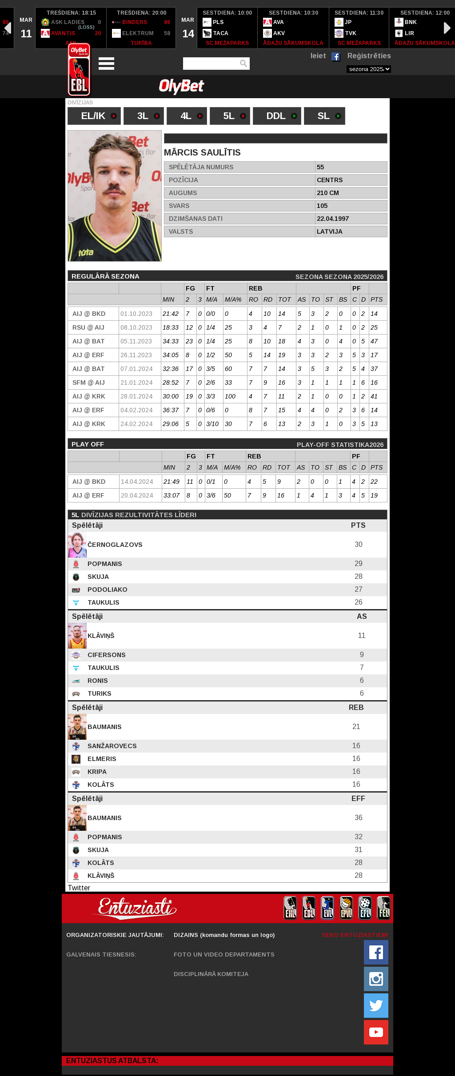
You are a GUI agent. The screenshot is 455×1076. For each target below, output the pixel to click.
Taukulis (103, 602)
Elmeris (101, 758)
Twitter (79, 888)
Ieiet (318, 56)
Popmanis (104, 563)
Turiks (99, 693)
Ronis (97, 680)
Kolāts (100, 784)
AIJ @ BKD (88, 313)
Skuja (97, 576)
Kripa (96, 771)
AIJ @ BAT (88, 341)
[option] (25, 28)
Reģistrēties (369, 56)
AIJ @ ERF (88, 355)
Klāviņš (100, 635)
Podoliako (107, 589)
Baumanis (104, 726)
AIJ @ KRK (88, 396)
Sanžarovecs (111, 745)
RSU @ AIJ (88, 327)
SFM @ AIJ (88, 382)
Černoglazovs (114, 544)
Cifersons (106, 654)
